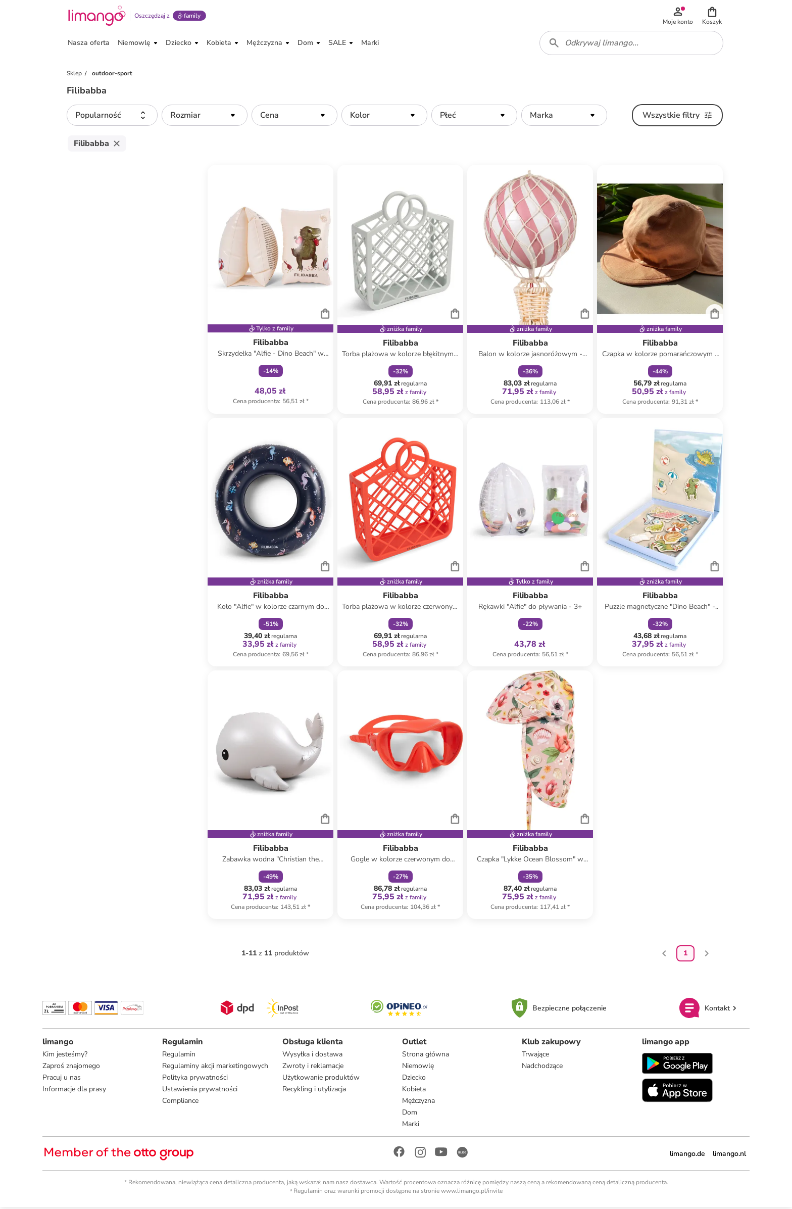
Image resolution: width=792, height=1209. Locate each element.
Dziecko (414, 1079)
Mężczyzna (418, 1102)
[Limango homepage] (96, 16)
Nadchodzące (542, 1068)
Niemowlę (418, 1068)
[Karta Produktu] (270, 291)
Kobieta (414, 1091)
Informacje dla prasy (74, 1091)
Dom (409, 1114)
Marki (410, 1126)
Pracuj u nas (61, 1079)
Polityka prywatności (195, 1079)
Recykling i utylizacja (314, 1091)
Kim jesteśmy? (64, 1056)
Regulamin (178, 1056)
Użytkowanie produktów (321, 1079)
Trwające (535, 1056)
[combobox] (631, 44)
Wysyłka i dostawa (312, 1056)
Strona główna (425, 1056)
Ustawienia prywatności (199, 1091)
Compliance (180, 1102)
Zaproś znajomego (71, 1068)
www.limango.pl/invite (472, 1193)
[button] (712, 16)
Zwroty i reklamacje (312, 1068)
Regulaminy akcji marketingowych (215, 1068)
